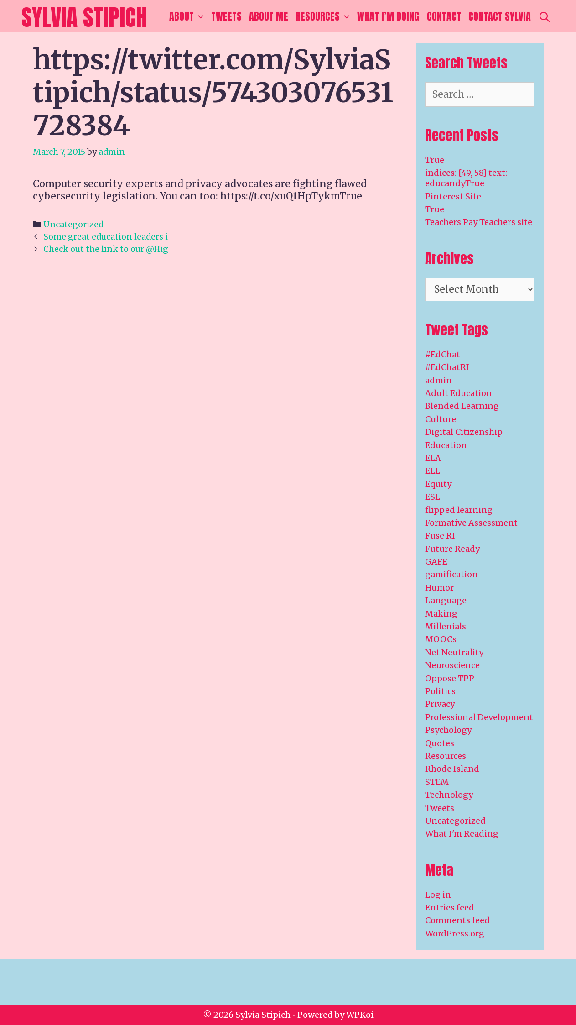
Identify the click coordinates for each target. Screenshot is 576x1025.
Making (441, 613)
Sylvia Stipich (84, 17)
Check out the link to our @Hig (105, 249)
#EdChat (442, 354)
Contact (444, 16)
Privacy (440, 704)
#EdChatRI (447, 367)
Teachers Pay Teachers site (478, 222)
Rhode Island (452, 769)
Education (446, 445)
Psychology (448, 730)
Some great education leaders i (105, 236)
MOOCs (441, 639)
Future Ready (452, 549)
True (434, 160)
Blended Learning (462, 406)
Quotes (439, 743)
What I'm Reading (461, 833)
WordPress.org (454, 933)
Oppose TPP (449, 678)
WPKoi (360, 1014)
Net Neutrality (454, 652)
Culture (440, 419)
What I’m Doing (388, 16)
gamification (451, 574)
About (188, 16)
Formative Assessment (471, 523)
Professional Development (479, 717)
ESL (432, 497)
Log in (438, 894)
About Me (268, 16)
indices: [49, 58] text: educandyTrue (466, 177)
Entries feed (449, 907)
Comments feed (457, 920)
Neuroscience (452, 665)
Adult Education (458, 393)
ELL (432, 470)
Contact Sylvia (499, 16)
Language (446, 600)
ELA (433, 458)
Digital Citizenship (464, 432)
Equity (438, 484)
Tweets (226, 16)
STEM (437, 782)
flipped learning (459, 510)
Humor (439, 587)
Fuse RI (440, 535)
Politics (440, 691)
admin (438, 380)
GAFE (436, 561)
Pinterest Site (453, 196)
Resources (324, 16)
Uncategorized (73, 224)
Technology (449, 795)
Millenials (445, 626)
